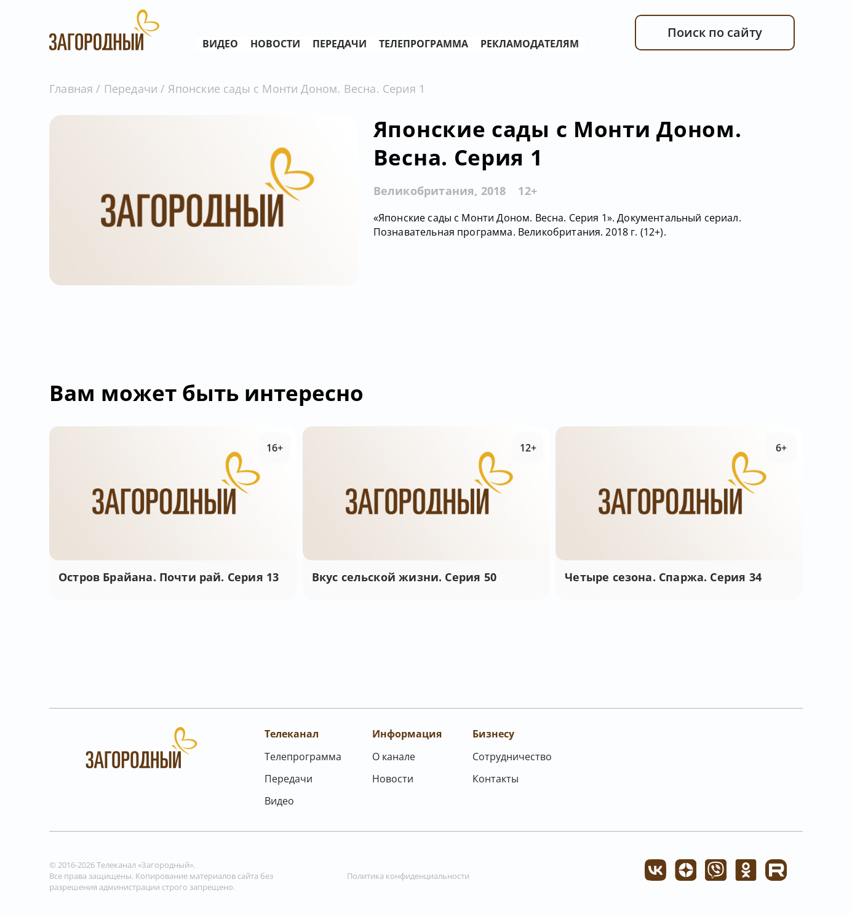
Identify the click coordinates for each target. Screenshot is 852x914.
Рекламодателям (529, 43)
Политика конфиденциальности (408, 875)
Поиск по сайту (714, 32)
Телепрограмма (423, 43)
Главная (71, 88)
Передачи (340, 43)
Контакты (495, 778)
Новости (275, 43)
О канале (393, 756)
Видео (220, 43)
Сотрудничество (512, 756)
